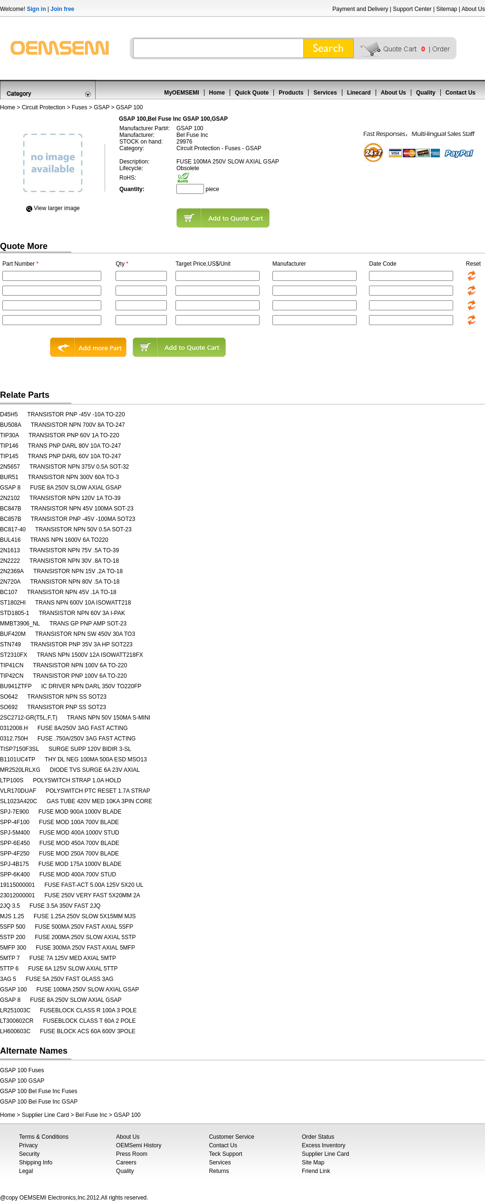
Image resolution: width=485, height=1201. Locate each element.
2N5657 (10, 466)
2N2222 (10, 560)
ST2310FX (13, 655)
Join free (62, 9)
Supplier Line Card (45, 1115)
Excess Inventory (323, 1145)
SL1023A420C (18, 801)
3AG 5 (8, 979)
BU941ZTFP (16, 686)
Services (325, 92)
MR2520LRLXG (20, 770)
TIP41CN (11, 665)
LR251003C (15, 1010)
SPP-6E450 (15, 843)
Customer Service (231, 1137)
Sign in (36, 9)
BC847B (10, 508)
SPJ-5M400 (15, 832)
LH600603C (15, 1031)
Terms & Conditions (43, 1137)
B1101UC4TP (17, 759)
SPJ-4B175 (14, 864)
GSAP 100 (13, 989)
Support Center (412, 9)
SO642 (9, 696)
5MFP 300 (13, 947)
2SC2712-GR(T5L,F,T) (29, 717)
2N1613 (10, 550)
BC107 (9, 592)
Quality (426, 92)
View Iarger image (57, 208)
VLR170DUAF (18, 791)
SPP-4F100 (14, 822)
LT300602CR (17, 1021)
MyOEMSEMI (181, 92)
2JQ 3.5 (10, 906)
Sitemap (446, 9)
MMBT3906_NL (20, 623)
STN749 (10, 644)
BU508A (10, 425)
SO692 (9, 707)
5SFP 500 (12, 926)
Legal (26, 1171)
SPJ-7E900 (14, 811)
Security (29, 1154)
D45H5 (9, 414)
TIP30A (9, 435)
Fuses (79, 107)
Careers (126, 1162)
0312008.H (14, 728)
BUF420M (13, 634)
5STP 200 (12, 937)
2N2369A (12, 571)
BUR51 (9, 477)
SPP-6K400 (15, 874)
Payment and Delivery (360, 9)
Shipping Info (35, 1162)
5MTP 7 (10, 958)
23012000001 (17, 895)
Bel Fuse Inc (91, 1115)
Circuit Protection (43, 107)
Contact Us (460, 92)
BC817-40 (13, 529)
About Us (473, 9)
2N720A (10, 581)
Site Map (313, 1162)
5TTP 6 (9, 968)
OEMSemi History (138, 1145)
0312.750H (14, 738)
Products (291, 92)
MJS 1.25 (12, 916)
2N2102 (10, 498)
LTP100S (11, 780)
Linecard (359, 92)
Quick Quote (252, 92)
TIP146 (9, 445)
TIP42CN (11, 676)
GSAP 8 (10, 487)
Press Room (131, 1154)
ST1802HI (13, 602)
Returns (219, 1171)
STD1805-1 (14, 613)
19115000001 (17, 885)
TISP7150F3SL (19, 749)
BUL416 (10, 540)
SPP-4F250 (14, 853)
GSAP (101, 107)
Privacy (28, 1145)
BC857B (10, 519)
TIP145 (9, 456)
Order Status (318, 1137)
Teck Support (225, 1154)
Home (217, 92)
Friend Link (316, 1171)
